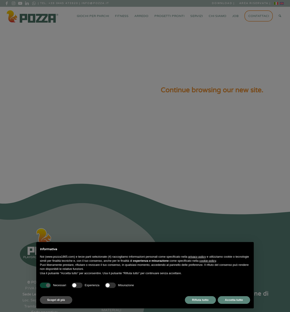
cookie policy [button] (207, 260)
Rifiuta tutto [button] (200, 300)
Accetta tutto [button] (234, 300)
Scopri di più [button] (56, 300)
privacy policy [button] (197, 256)
